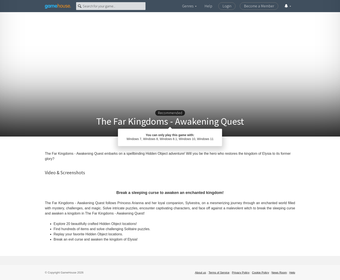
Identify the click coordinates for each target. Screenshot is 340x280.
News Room (279, 272)
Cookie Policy (260, 272)
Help (208, 5)
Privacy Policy (241, 272)
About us (200, 272)
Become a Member (259, 5)
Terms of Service (218, 272)
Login (226, 5)
